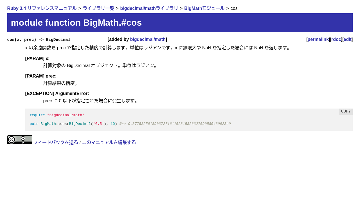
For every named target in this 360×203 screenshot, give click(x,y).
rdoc (336, 39)
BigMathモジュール (204, 8)
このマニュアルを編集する (109, 142)
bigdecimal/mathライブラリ (149, 8)
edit (348, 39)
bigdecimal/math (148, 39)
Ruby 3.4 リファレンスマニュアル (42, 8)
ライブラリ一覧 (98, 8)
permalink (318, 39)
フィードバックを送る (55, 142)
